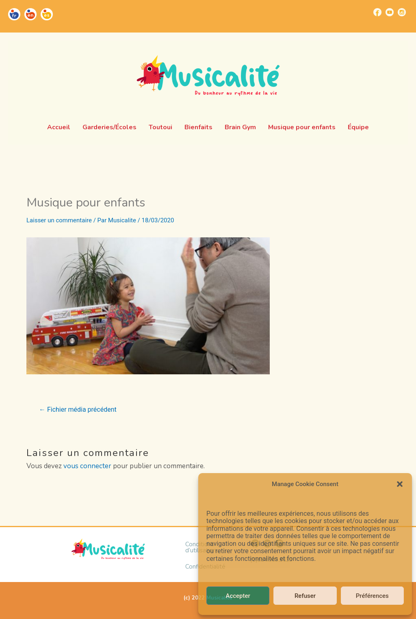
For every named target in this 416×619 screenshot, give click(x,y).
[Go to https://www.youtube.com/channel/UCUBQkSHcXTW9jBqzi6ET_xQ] (390, 12)
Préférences (372, 595)
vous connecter (87, 466)
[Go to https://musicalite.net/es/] (47, 14)
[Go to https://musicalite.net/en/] (30, 14)
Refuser (305, 595)
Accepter (237, 595)
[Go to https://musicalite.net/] (14, 14)
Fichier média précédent (78, 409)
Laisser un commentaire (59, 220)
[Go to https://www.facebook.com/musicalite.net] (377, 12)
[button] (400, 484)
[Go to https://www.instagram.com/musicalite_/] (402, 12)
